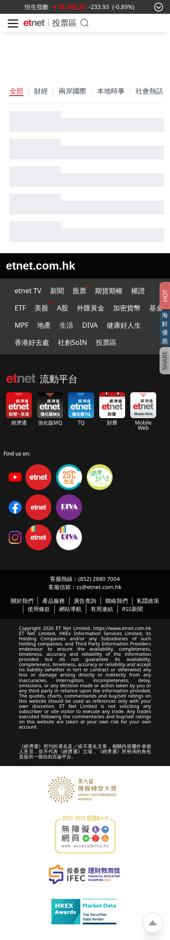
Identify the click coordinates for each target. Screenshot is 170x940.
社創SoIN (72, 342)
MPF (22, 325)
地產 (44, 325)
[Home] (34, 22)
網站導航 (70, 609)
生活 (66, 325)
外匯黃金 (90, 308)
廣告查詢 (85, 601)
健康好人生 (124, 325)
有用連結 (102, 609)
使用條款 (39, 609)
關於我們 (22, 601)
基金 (156, 308)
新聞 (57, 290)
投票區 (64, 22)
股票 (79, 290)
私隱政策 (148, 601)
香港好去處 (32, 342)
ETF (20, 308)
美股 (41, 308)
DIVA (90, 325)
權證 (138, 290)
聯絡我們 (116, 601)
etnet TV (28, 290)
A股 (62, 308)
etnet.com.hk (40, 265)
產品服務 (53, 601)
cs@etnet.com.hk (98, 587)
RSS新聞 (132, 609)
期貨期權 (109, 290)
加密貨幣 (127, 308)
